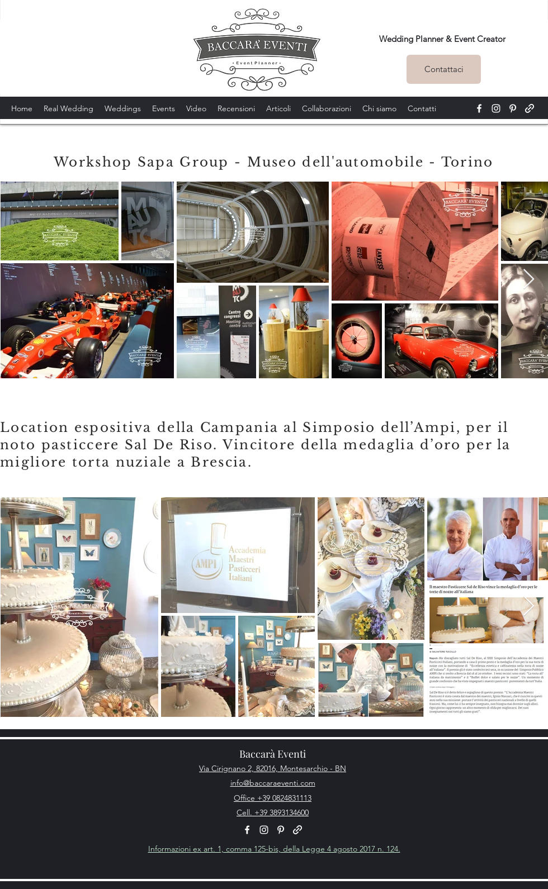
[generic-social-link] (529, 108)
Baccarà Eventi (272, 753)
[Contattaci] (444, 69)
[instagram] (496, 108)
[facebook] (479, 108)
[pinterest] (512, 108)
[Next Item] (528, 280)
